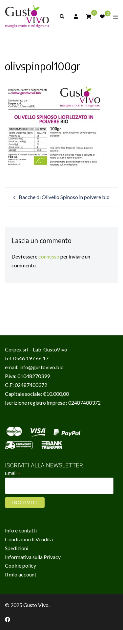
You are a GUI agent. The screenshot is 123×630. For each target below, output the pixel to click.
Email (12, 473)
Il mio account (20, 574)
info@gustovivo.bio (41, 367)
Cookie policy (20, 565)
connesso (48, 256)
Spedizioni (16, 548)
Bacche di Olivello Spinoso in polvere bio (64, 197)
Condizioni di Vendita (29, 539)
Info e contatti (21, 530)
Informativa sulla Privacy (33, 557)
